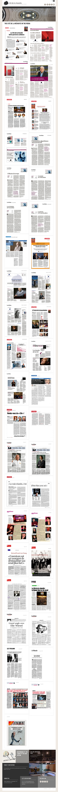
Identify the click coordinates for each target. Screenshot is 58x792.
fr (52, 0)
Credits (50, 788)
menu (53, 7)
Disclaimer (45, 788)
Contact (53, 788)
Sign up (23, 781)
